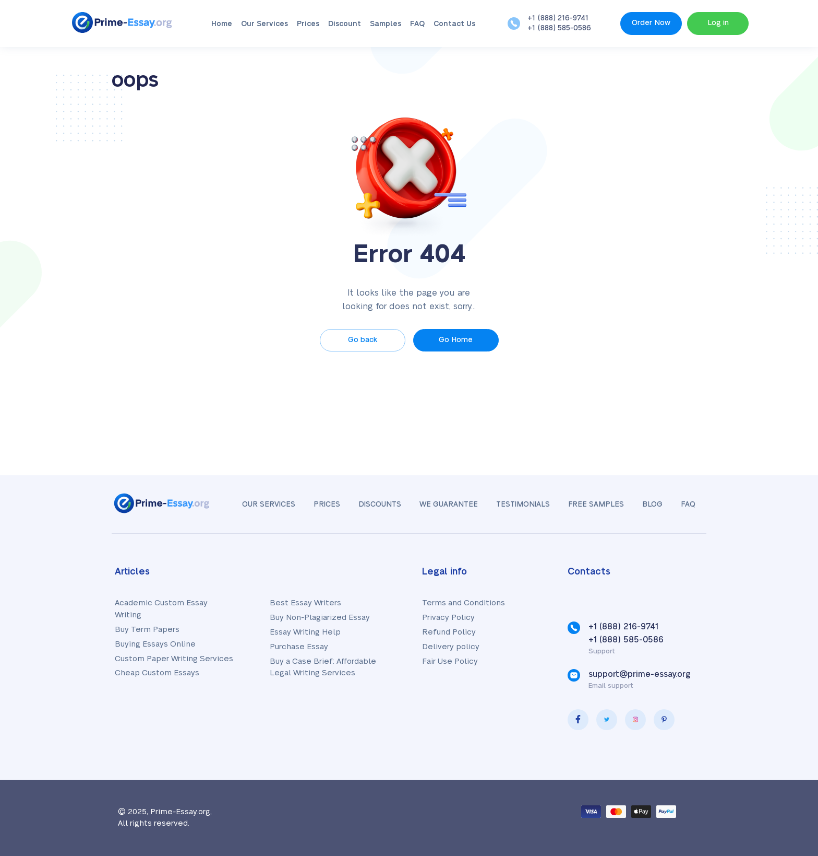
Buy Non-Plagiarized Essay (320, 618)
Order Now (651, 23)
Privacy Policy (448, 618)
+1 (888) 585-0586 (559, 28)
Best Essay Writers (305, 603)
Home (221, 24)
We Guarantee (448, 504)
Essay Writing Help (305, 632)
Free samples (596, 504)
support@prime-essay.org (639, 674)
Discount (344, 24)
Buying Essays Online (155, 644)
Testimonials (523, 504)
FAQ (417, 24)
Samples (385, 24)
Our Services (264, 24)
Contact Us (454, 24)
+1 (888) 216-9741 (557, 18)
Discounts (379, 504)
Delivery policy (450, 647)
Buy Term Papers (147, 630)
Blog (652, 504)
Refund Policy (449, 632)
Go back (362, 340)
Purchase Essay (299, 647)
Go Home (456, 340)
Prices (308, 24)
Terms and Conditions (463, 603)
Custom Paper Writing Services (174, 659)
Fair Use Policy (450, 661)
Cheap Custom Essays (157, 673)
